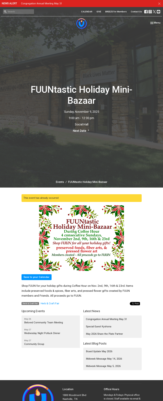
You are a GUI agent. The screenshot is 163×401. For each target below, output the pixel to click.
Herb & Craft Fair (50, 303)
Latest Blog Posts (95, 343)
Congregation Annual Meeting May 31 (41, 3)
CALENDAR (86, 11)
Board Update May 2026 (99, 351)
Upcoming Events (33, 311)
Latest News (91, 311)
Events (60, 182)
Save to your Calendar (37, 277)
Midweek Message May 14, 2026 (104, 358)
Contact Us (136, 11)
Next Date (81, 130)
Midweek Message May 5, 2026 (103, 366)
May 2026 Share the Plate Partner (104, 333)
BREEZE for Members (116, 11)
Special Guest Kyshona (98, 326)
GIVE (98, 11)
